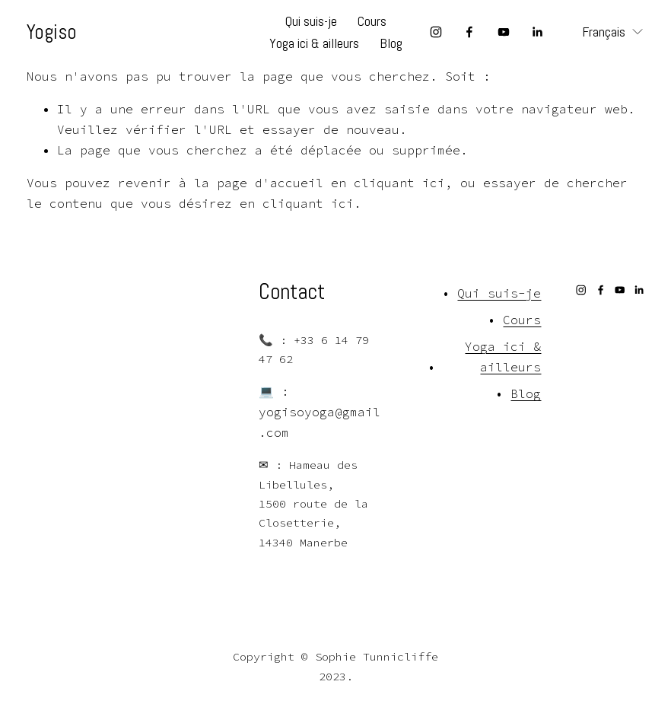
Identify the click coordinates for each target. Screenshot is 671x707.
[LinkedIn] (537, 32)
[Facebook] (469, 32)
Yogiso (52, 32)
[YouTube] (503, 32)
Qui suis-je (311, 21)
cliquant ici (399, 182)
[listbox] (602, 32)
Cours (372, 21)
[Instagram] (436, 32)
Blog (391, 43)
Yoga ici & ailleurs (314, 43)
